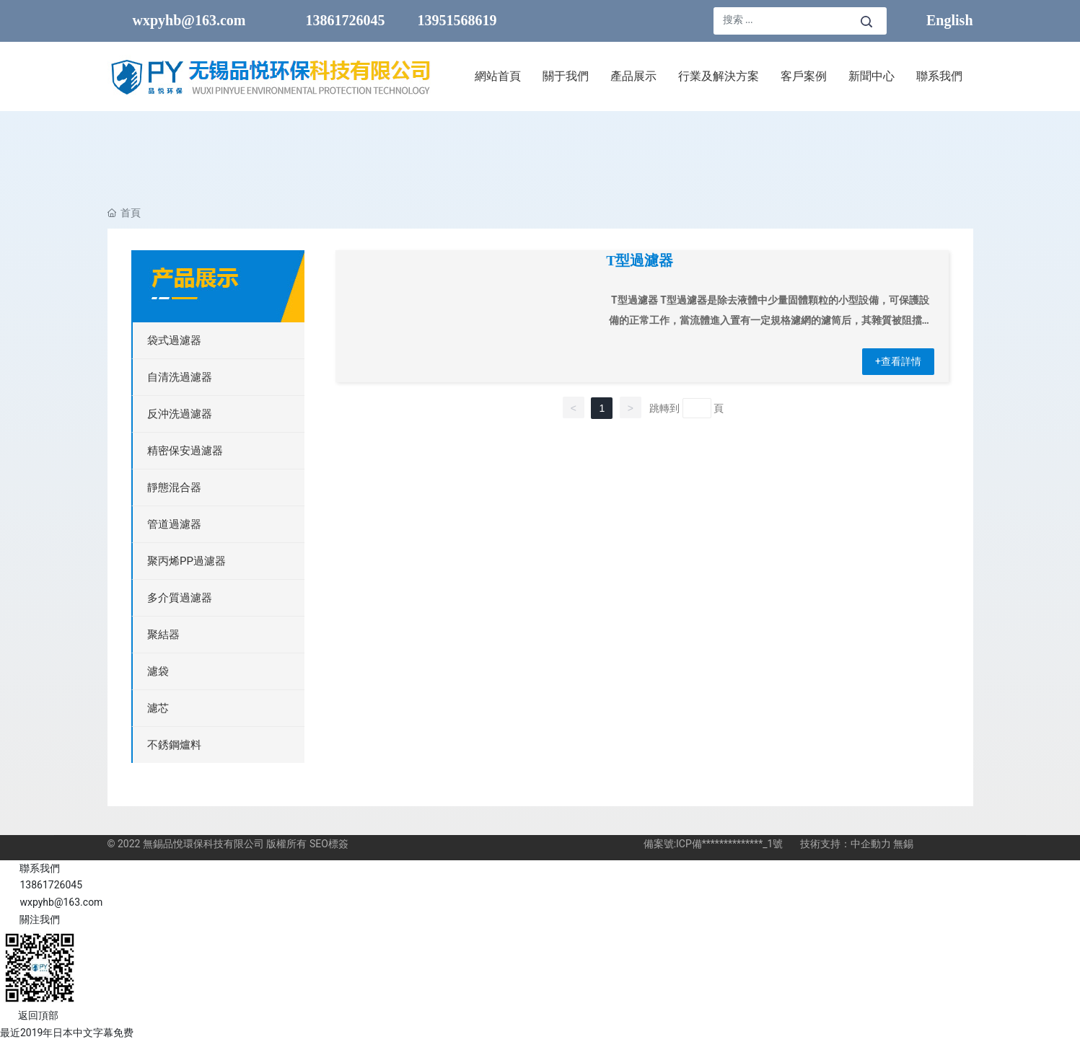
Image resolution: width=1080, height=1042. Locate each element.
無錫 (903, 843)
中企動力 (871, 843)
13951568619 (457, 20)
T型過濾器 (639, 261)
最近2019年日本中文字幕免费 (66, 1032)
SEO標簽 (328, 843)
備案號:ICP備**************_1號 (713, 843)
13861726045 (345, 20)
